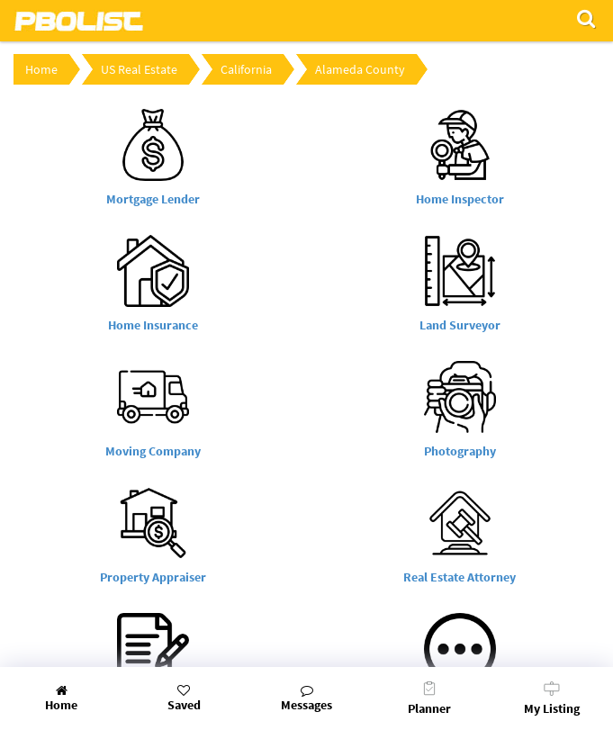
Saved (183, 698)
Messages (306, 698)
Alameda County (360, 69)
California (246, 69)
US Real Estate (139, 69)
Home (41, 69)
